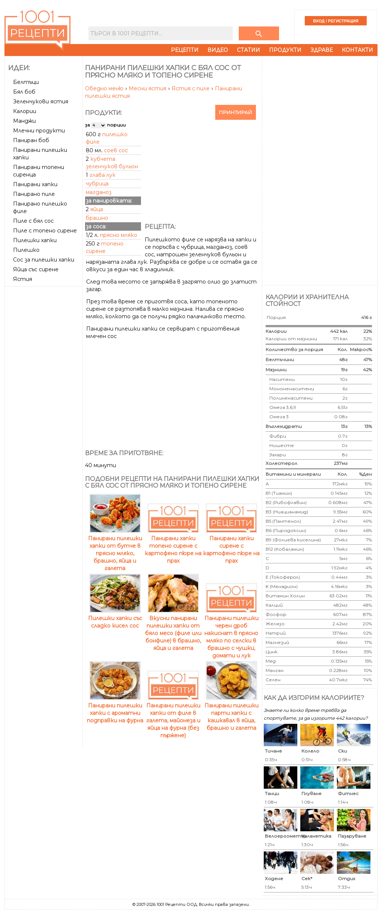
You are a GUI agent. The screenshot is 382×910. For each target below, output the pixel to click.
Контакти (357, 50)
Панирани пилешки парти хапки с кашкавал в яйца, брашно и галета (231, 713)
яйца (96, 209)
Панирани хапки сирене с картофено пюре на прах (231, 546)
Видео (217, 50)
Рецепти (184, 50)
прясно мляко (118, 235)
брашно (97, 218)
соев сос (116, 150)
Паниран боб (31, 140)
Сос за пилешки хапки (43, 259)
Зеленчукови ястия (40, 101)
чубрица (97, 183)
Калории (24, 111)
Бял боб (24, 91)
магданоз (99, 192)
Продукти (285, 50)
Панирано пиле (34, 194)
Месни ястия (148, 88)
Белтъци (26, 82)
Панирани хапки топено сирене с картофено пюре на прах (173, 546)
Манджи (24, 121)
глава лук (103, 175)
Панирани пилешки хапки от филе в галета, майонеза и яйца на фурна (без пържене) (173, 717)
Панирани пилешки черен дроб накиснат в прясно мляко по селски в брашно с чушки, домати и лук (231, 633)
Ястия (22, 279)
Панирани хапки (35, 184)
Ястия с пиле (191, 88)
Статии (248, 50)
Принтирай (235, 112)
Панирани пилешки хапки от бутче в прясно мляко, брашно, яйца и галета (115, 550)
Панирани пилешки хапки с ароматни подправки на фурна (115, 709)
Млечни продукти (39, 130)
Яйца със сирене (36, 269)
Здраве (321, 50)
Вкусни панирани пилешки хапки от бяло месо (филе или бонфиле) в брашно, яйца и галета (173, 629)
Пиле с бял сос (33, 221)
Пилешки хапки (35, 240)
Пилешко (26, 250)
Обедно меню (105, 88)
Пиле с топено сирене (45, 230)
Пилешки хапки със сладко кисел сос (115, 618)
